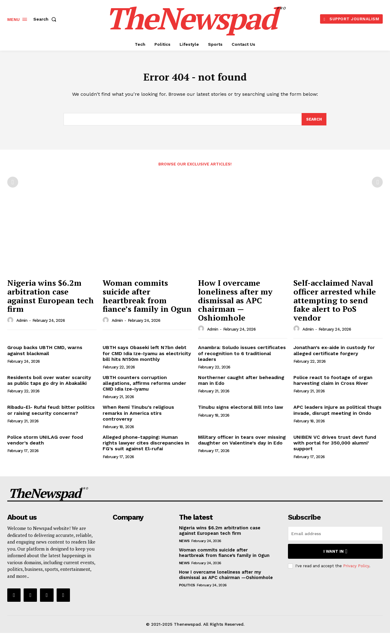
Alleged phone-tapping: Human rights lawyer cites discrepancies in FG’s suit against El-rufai (146, 446)
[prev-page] (12, 185)
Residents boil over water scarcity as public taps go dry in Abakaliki (49, 383)
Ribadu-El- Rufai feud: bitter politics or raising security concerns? (51, 413)
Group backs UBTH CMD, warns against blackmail (44, 353)
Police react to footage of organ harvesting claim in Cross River (332, 383)
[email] (335, 536)
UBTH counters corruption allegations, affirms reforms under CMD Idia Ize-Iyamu (144, 386)
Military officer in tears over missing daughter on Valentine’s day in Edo (242, 443)
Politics (187, 588)
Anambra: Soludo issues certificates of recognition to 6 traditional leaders (242, 356)
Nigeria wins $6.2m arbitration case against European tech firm (50, 299)
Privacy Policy (356, 568)
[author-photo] (11, 323)
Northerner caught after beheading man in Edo (241, 383)
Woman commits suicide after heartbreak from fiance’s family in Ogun (147, 299)
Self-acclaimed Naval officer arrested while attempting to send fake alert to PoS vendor (334, 303)
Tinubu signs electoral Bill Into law (240, 410)
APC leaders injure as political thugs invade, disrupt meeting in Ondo (337, 413)
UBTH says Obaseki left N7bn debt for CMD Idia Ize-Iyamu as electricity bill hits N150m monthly (147, 356)
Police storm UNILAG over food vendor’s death (45, 443)
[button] (46, 19)
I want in (335, 554)
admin (22, 323)
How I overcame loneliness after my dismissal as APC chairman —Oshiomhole (235, 303)
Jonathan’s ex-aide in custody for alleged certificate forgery (334, 353)
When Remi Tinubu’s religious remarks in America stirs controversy (138, 416)
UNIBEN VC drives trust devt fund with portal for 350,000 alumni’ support (334, 446)
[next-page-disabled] (377, 185)
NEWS (184, 544)
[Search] (313, 121)
